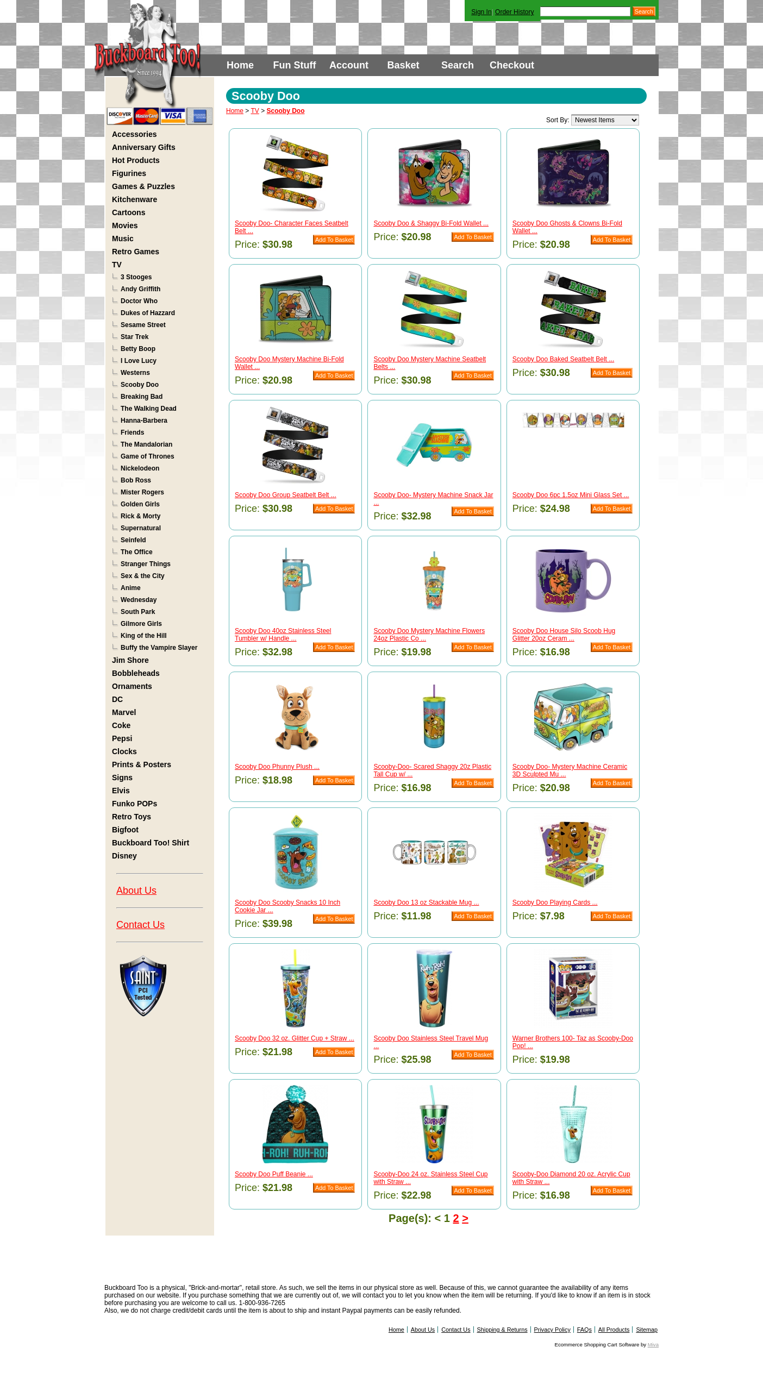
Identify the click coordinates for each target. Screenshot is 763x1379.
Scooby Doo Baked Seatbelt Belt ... (563, 359)
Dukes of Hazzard (148, 313)
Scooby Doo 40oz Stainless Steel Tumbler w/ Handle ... (283, 634)
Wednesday (139, 600)
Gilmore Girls (141, 624)
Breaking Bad (141, 396)
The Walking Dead (149, 408)
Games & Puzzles (143, 186)
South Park (138, 612)
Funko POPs (134, 803)
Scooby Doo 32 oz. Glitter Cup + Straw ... (294, 1038)
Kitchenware (134, 199)
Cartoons (128, 212)
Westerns (135, 373)
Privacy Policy (552, 1329)
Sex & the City (143, 576)
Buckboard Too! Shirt (150, 842)
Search (457, 65)
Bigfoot (125, 829)
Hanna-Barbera (144, 420)
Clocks (124, 751)
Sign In (481, 12)
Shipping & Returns (502, 1329)
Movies (124, 225)
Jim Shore (130, 660)
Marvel (124, 712)
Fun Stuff (294, 65)
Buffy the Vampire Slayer (159, 647)
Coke (121, 725)
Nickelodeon (140, 468)
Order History (514, 12)
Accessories (134, 134)
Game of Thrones (147, 456)
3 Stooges (136, 277)
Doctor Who (139, 301)
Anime (131, 588)
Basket (403, 65)
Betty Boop (138, 349)
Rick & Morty (140, 516)
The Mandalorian (146, 444)
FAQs (584, 1329)
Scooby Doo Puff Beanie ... (274, 1174)
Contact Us (140, 924)
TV (117, 264)
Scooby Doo (140, 384)
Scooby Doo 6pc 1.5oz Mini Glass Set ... (570, 495)
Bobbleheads (136, 673)
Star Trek (134, 337)
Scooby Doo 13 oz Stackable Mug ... (426, 902)
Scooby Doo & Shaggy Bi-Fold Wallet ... (431, 223)
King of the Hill (144, 636)
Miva (653, 1344)
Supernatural (141, 528)
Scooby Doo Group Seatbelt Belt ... (285, 495)
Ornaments (132, 686)
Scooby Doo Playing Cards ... (555, 902)
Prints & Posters (141, 764)
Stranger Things (146, 564)
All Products (614, 1329)
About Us (136, 890)
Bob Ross (136, 480)
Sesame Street (143, 325)
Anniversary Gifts (144, 147)
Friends (132, 432)
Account (348, 65)
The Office (137, 552)
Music (123, 238)
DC (117, 699)
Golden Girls (140, 504)
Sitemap (647, 1329)
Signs (122, 777)
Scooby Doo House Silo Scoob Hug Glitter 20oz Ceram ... (563, 634)
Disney (124, 855)
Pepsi (122, 738)
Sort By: (558, 120)
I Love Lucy (139, 361)
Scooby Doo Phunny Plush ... (277, 766)
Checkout (512, 65)
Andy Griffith (140, 289)
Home (240, 65)
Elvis (121, 790)
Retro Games (135, 251)
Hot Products (136, 160)
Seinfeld (133, 540)
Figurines (129, 173)
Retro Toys (131, 816)
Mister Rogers (142, 492)
